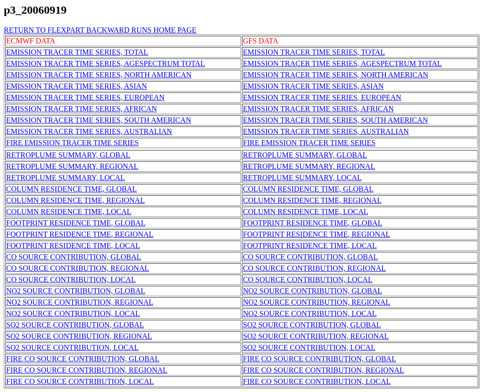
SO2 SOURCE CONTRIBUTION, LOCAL (72, 347)
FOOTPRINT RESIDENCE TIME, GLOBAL (75, 223)
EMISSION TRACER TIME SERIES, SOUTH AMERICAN (98, 120)
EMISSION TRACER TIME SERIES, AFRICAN (81, 109)
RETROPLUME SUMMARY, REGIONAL (72, 166)
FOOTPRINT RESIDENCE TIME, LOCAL (73, 246)
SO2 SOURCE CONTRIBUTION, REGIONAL (79, 336)
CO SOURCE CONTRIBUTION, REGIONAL (77, 268)
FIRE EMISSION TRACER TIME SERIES (72, 143)
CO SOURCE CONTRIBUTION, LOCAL (71, 279)
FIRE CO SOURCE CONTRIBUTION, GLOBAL (82, 359)
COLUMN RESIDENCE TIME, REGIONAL (75, 200)
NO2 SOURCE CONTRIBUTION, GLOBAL (75, 291)
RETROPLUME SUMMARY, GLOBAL (68, 155)
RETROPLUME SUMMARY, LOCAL (65, 178)
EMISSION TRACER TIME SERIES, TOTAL (77, 52)
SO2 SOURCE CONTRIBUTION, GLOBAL (75, 325)
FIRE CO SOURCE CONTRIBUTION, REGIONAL (86, 370)
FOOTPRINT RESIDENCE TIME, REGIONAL (79, 234)
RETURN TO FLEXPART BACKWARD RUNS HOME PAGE (100, 30)
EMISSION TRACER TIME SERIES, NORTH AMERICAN (99, 75)
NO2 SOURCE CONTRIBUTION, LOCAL (73, 313)
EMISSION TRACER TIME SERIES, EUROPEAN (85, 97)
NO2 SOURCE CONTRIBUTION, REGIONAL (79, 302)
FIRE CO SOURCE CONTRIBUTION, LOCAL (80, 381)
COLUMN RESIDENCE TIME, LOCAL (68, 212)
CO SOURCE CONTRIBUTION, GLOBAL (73, 257)
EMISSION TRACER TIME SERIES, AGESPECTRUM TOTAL (105, 63)
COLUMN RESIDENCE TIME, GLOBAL (71, 189)
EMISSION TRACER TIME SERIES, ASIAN (76, 86)
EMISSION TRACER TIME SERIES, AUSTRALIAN (89, 131)
